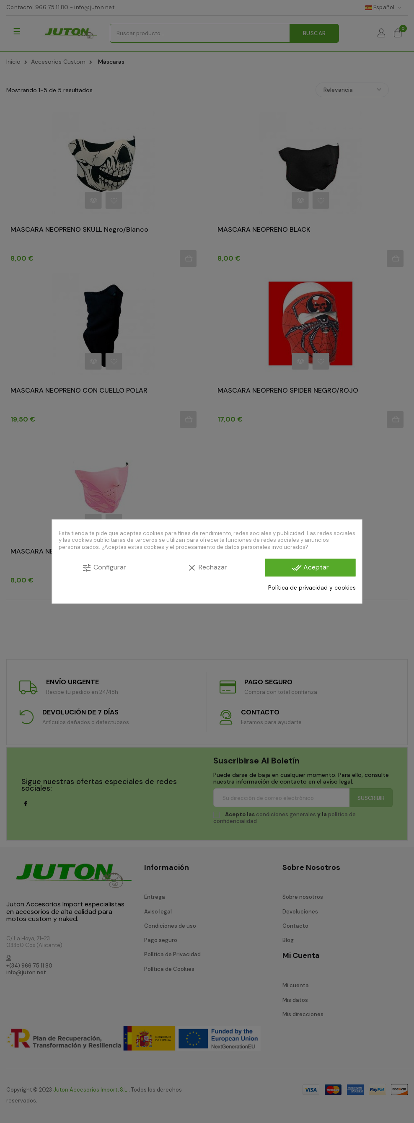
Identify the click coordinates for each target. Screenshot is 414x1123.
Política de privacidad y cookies (312, 587)
